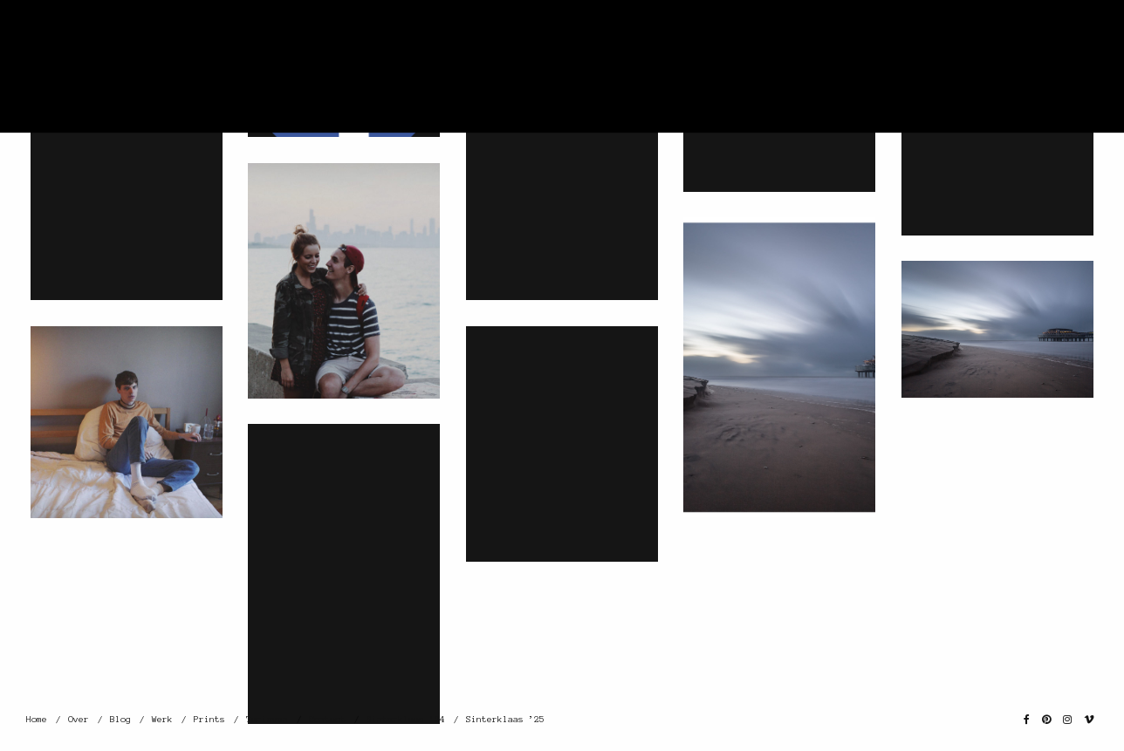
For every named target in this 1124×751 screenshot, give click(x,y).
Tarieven (267, 719)
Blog (120, 719)
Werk (162, 719)
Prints (209, 719)
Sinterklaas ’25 (505, 719)
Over (78, 719)
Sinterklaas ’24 (406, 719)
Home (36, 719)
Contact (327, 719)
